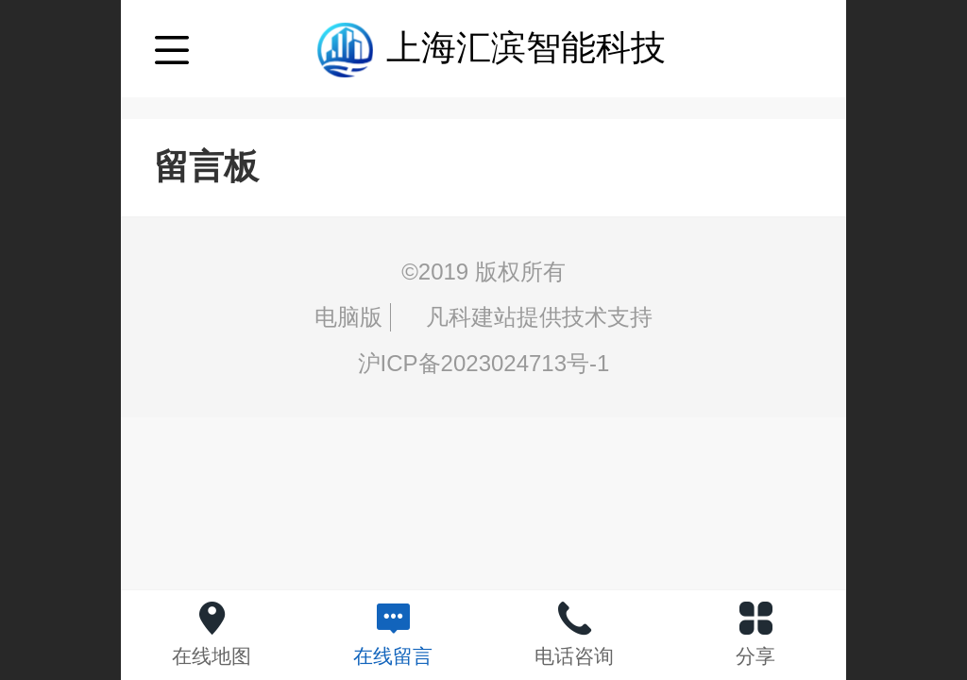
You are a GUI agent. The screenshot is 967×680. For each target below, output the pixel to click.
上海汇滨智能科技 (526, 47)
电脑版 (348, 317)
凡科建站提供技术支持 (525, 317)
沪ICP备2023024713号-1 (484, 363)
